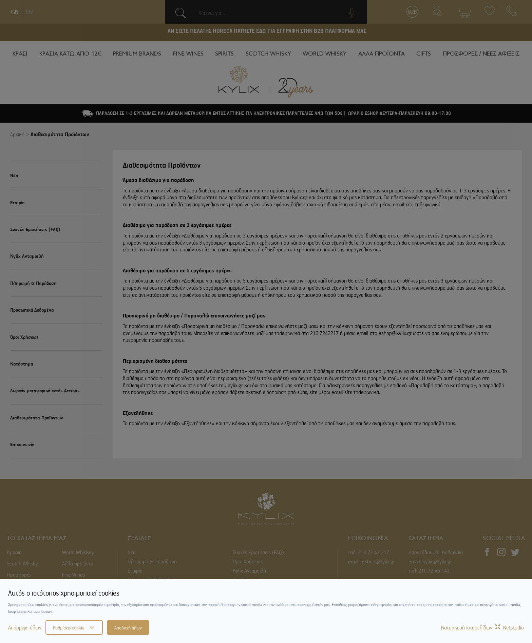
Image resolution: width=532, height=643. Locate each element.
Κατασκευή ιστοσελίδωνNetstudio (482, 627)
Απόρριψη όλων (24, 627)
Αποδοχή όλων (128, 627)
